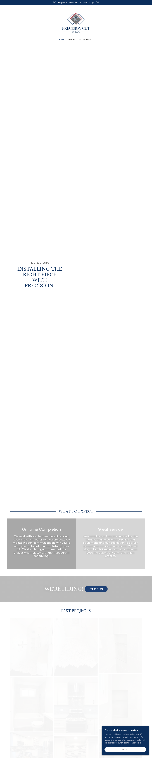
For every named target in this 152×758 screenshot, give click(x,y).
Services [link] (71, 39)
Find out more (96, 589)
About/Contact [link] (86, 39)
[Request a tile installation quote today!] (76, 2)
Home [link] (61, 39)
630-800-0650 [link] (39, 263)
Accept (125, 751)
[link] (76, 23)
